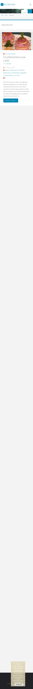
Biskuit (7, 70)
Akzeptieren (19, 684)
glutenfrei (23, 73)
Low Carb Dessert (10, 54)
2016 (6, 15)
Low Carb (17, 75)
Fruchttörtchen (16, 73)
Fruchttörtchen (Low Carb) (14, 58)
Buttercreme (14, 70)
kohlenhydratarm (8, 75)
